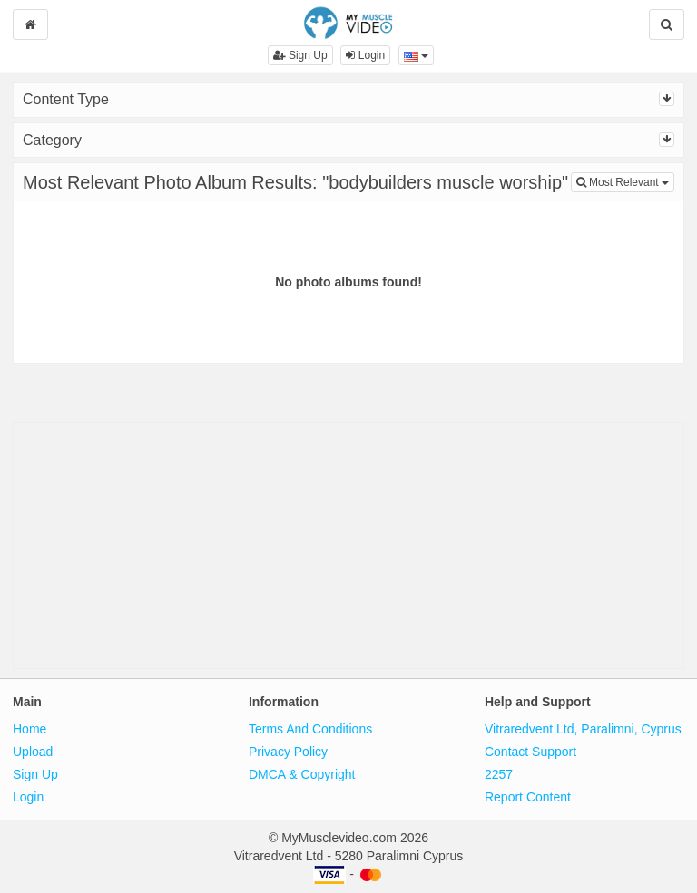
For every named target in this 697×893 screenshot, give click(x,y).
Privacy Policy (288, 751)
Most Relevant (625, 181)
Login (365, 55)
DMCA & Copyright (302, 774)
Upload (33, 751)
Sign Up (300, 55)
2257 (499, 774)
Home (29, 729)
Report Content (528, 797)
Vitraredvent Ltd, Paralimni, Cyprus (583, 729)
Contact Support (530, 751)
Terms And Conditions (310, 729)
